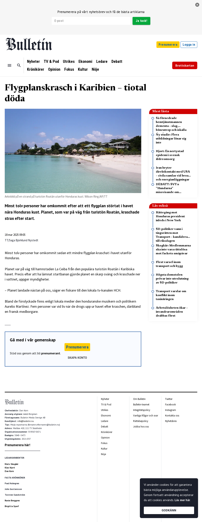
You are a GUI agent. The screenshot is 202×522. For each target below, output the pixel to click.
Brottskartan (184, 65)
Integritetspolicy (141, 410)
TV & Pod (51, 61)
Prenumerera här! (17, 445)
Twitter (168, 399)
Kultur (83, 69)
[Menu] (9, 65)
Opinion (54, 69)
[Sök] (19, 65)
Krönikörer (35, 69)
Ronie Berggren (12, 500)
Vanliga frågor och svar (145, 415)
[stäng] (197, 4)
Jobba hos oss (141, 426)
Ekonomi (85, 61)
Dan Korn (9, 471)
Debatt (116, 61)
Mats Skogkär (11, 464)
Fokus (69, 69)
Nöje (95, 69)
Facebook (170, 404)
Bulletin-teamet (141, 404)
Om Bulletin (139, 399)
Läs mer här (182, 500)
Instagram (170, 410)
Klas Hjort (10, 467)
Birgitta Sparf (12, 506)
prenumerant (50, 353)
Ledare (102, 61)
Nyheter (33, 61)
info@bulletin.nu (25, 421)
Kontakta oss (172, 415)
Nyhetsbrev (171, 421)
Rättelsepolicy (140, 421)
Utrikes (69, 61)
